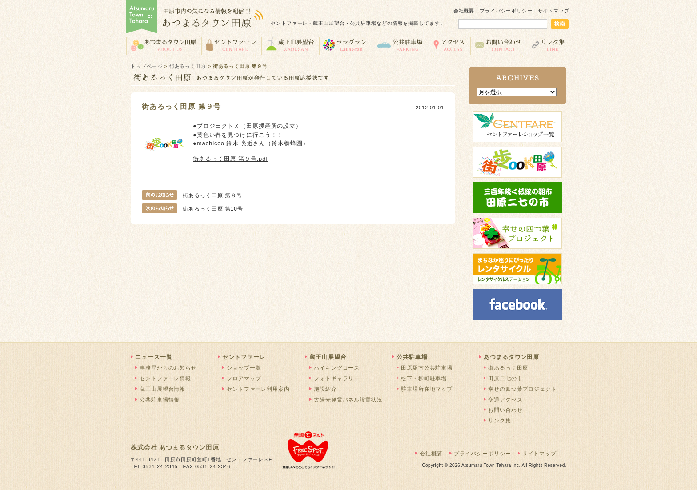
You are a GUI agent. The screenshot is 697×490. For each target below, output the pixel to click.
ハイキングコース (337, 368)
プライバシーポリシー (506, 10)
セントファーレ (231, 45)
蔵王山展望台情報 (162, 389)
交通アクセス (449, 45)
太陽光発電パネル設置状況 (348, 400)
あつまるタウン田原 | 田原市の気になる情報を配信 (195, 18)
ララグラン (345, 45)
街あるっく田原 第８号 (192, 195)
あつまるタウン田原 (163, 45)
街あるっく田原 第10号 (192, 209)
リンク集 (549, 45)
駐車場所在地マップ (427, 389)
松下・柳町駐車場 (424, 378)
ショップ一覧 (244, 368)
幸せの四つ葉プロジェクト (522, 389)
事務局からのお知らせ (168, 368)
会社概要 (464, 10)
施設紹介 (325, 389)
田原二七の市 (505, 378)
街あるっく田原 (187, 66)
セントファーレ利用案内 (258, 389)
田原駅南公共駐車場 (427, 368)
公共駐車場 (400, 45)
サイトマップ (553, 10)
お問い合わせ (498, 45)
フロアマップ (244, 378)
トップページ (146, 66)
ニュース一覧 (153, 357)
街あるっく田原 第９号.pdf (230, 158)
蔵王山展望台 (290, 45)
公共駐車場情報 (160, 400)
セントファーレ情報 (165, 378)
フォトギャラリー (337, 378)
